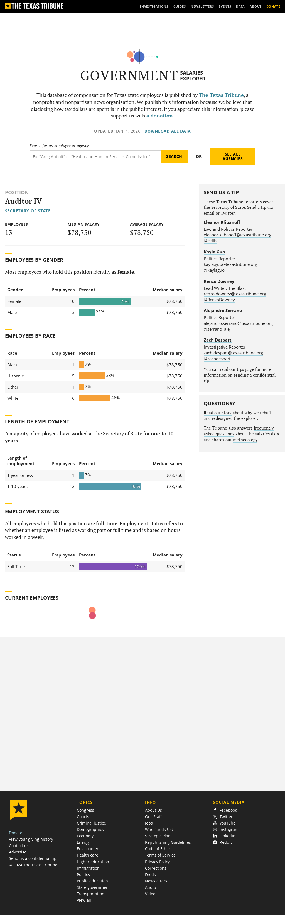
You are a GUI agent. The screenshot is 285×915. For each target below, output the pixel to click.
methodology (245, 439)
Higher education (93, 861)
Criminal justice (91, 823)
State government (93, 887)
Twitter (223, 816)
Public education (92, 881)
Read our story (218, 412)
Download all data (167, 131)
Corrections (155, 868)
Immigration (88, 868)
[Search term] (95, 156)
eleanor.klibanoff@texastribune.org (237, 234)
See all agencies (233, 156)
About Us (153, 810)
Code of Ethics (158, 848)
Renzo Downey (219, 281)
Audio (150, 887)
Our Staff (153, 816)
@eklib (210, 240)
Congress (85, 810)
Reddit (222, 842)
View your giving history (31, 839)
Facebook (225, 810)
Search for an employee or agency (59, 145)
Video (150, 893)
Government (129, 75)
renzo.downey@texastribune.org (235, 293)
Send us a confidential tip (32, 858)
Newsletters (156, 881)
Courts (83, 816)
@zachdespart (217, 358)
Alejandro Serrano (223, 310)
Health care (87, 855)
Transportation (90, 893)
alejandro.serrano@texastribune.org (238, 323)
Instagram (226, 829)
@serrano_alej (217, 329)
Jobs (149, 823)
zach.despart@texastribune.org (233, 352)
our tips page (241, 369)
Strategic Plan (158, 835)
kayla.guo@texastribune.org (230, 264)
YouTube (224, 823)
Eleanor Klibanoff (222, 222)
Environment (89, 848)
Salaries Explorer (192, 75)
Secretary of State (28, 211)
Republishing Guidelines (168, 842)
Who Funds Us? (159, 829)
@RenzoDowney (219, 299)
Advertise (17, 852)
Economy (85, 835)
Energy (83, 842)
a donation (159, 115)
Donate (15, 832)
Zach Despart (218, 340)
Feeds (150, 874)
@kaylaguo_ (215, 270)
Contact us (19, 845)
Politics (83, 874)
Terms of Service (160, 855)
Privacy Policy (157, 861)
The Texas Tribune (221, 95)
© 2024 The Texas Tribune (33, 864)
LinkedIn (224, 835)
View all (84, 900)
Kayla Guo (214, 251)
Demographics (90, 829)
